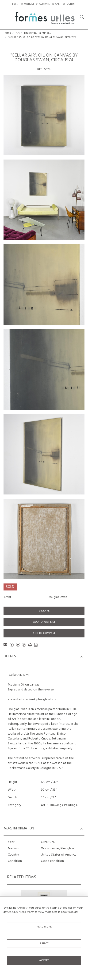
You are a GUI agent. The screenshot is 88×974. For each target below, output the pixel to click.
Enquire (44, 610)
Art (17, 33)
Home (7, 33)
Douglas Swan (57, 597)
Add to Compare (44, 633)
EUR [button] (14, 4)
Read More (44, 926)
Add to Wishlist (44, 622)
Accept (44, 960)
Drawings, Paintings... (37, 33)
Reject (44, 943)
